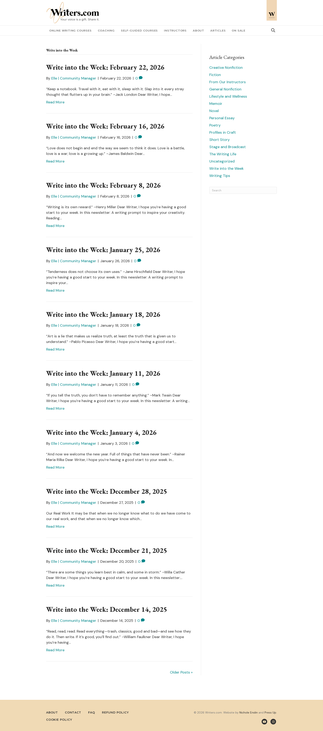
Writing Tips (219, 175)
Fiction (215, 74)
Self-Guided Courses (139, 30)
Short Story (219, 139)
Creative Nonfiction (226, 67)
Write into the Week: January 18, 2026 (103, 314)
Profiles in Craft (222, 132)
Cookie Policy (59, 720)
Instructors (175, 30)
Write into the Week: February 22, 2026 (105, 67)
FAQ (91, 712)
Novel (214, 110)
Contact (73, 712)
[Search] (273, 30)
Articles (218, 30)
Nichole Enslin (248, 712)
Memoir (215, 103)
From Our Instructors (227, 82)
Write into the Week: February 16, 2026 (105, 126)
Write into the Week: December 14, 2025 (106, 609)
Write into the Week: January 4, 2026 (101, 432)
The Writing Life (222, 154)
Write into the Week (226, 168)
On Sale (238, 30)
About (198, 30)
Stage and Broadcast (227, 146)
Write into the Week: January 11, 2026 (103, 373)
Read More (55, 102)
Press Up (270, 712)
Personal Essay (222, 118)
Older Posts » (181, 672)
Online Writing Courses (70, 30)
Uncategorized (222, 161)
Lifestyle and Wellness (228, 96)
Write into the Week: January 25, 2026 (103, 249)
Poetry (215, 125)
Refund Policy (115, 712)
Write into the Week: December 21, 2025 (106, 550)
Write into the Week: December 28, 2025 (106, 491)
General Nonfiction (225, 89)
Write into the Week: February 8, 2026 (103, 185)
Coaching (106, 30)
